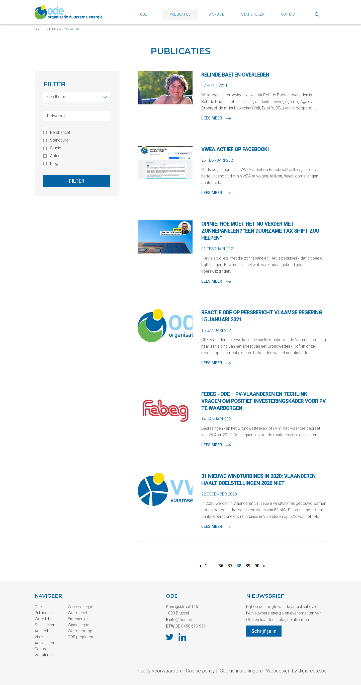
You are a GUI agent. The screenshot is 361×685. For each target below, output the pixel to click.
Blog (54, 164)
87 (229, 565)
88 (238, 565)
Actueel (76, 29)
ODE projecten (80, 637)
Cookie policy (200, 671)
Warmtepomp (80, 631)
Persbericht (60, 133)
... (212, 565)
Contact (289, 14)
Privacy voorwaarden (158, 671)
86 (220, 565)
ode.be (40, 29)
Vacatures (44, 655)
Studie (55, 148)
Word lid (216, 14)
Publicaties (180, 14)
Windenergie (78, 624)
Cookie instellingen (240, 671)
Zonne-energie (80, 606)
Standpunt (59, 140)
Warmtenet (77, 612)
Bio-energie (78, 618)
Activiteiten (44, 643)
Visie (39, 637)
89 (247, 565)
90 (256, 565)
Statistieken (252, 14)
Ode (143, 14)
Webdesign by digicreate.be (296, 671)
